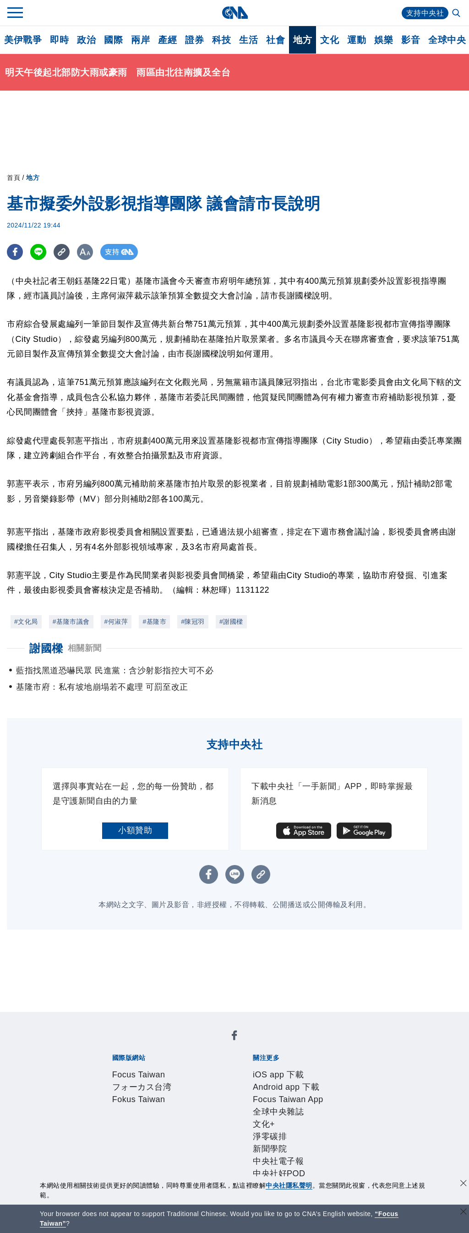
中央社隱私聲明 (289, 1185)
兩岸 (140, 40)
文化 (329, 40)
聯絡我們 (128, 1118)
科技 (221, 40)
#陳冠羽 (193, 621)
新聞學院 (128, 1081)
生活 (248, 40)
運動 (356, 40)
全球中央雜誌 (307, 1068)
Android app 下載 (178, 1068)
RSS (357, 1142)
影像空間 (179, 1142)
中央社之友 (326, 1142)
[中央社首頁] (234, 12)
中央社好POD (222, 1081)
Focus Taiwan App (246, 1068)
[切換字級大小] (85, 252)
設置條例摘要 (221, 1105)
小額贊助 (135, 830)
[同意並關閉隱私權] (463, 1184)
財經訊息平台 (254, 1142)
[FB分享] (15, 252)
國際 (113, 40)
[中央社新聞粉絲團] (96, 1019)
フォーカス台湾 (177, 1044)
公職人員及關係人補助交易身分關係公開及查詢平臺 (267, 1167)
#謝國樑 (231, 621)
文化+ (343, 1068)
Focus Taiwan (120, 1044)
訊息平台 (212, 1142)
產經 (167, 40)
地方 (302, 40)
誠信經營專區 (322, 1105)
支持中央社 (425, 13)
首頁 (13, 177)
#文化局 (26, 621)
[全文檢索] (457, 14)
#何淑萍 (116, 621)
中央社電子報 (170, 1081)
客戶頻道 (145, 1142)
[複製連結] (62, 252)
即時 (59, 40)
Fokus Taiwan (232, 1044)
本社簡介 (111, 1105)
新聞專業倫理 (271, 1105)
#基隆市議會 (71, 621)
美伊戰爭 (23, 40)
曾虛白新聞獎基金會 (132, 1167)
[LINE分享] (38, 252)
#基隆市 (154, 621)
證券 (194, 40)
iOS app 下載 (119, 1068)
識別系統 (145, 1105)
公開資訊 (179, 1105)
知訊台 (293, 1142)
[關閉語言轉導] (463, 1212)
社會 (275, 40)
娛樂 (383, 40)
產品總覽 (111, 1142)
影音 (410, 40)
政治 (86, 40)
